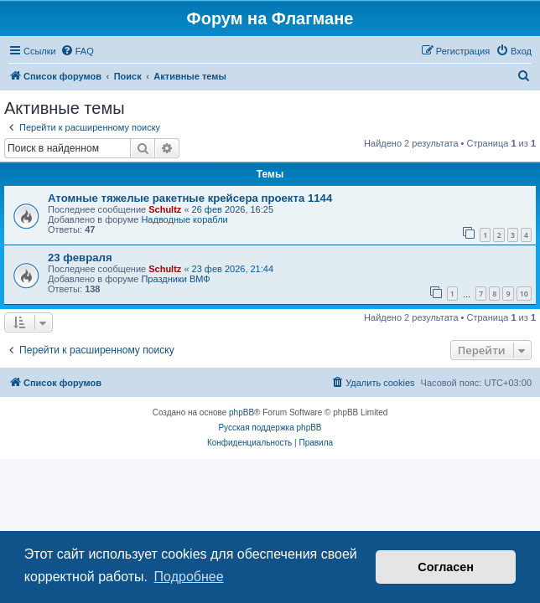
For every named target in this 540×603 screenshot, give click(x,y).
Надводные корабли (184, 219)
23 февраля (80, 257)
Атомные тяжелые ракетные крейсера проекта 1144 (190, 198)
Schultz (164, 209)
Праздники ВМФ (175, 279)
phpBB (241, 412)
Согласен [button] (446, 567)
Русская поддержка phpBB (269, 427)
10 (524, 293)
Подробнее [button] (189, 577)
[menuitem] (77, 51)
